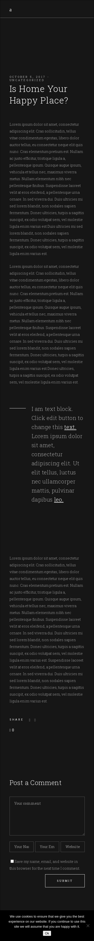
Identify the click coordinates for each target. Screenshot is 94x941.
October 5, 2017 (28, 77)
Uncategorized (27, 80)
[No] (87, 925)
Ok (47, 933)
